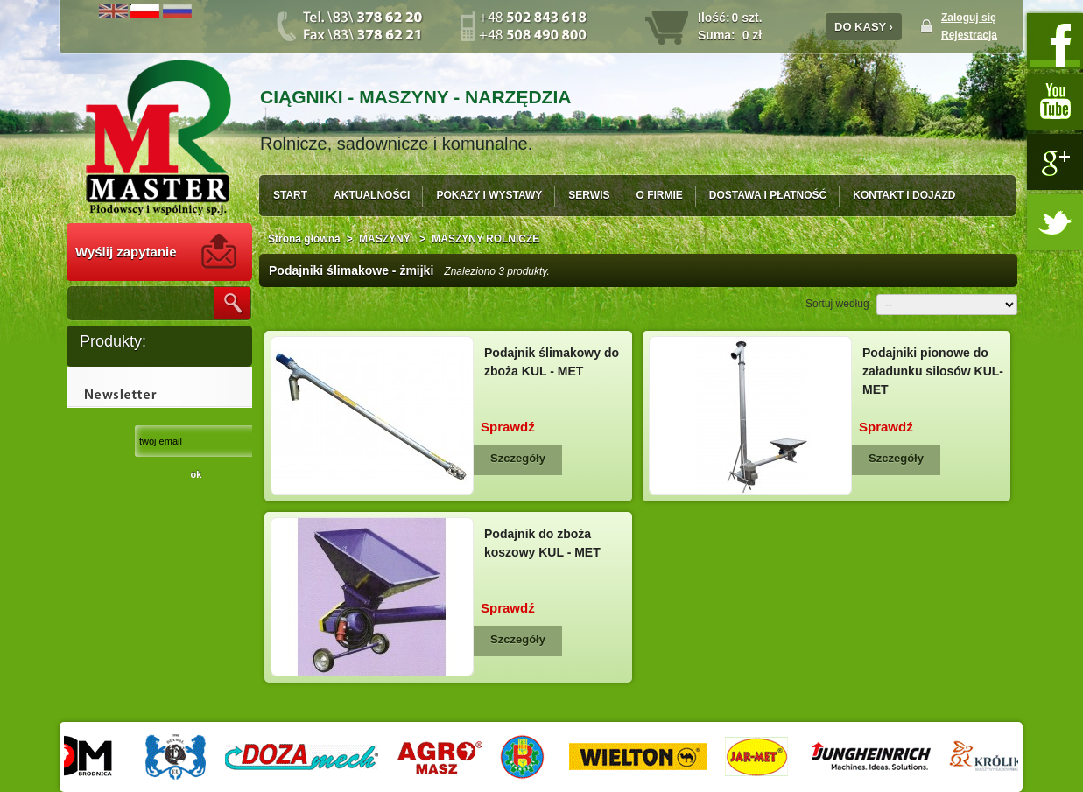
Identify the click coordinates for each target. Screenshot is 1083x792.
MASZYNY (386, 239)
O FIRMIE (659, 195)
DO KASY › (863, 26)
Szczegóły (517, 458)
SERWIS (588, 195)
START (290, 195)
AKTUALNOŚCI (372, 195)
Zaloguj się (968, 17)
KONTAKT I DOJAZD (904, 195)
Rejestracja (969, 35)
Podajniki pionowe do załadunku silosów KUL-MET (932, 371)
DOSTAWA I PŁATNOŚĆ (767, 195)
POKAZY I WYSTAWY (489, 195)
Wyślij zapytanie (126, 251)
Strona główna (304, 239)
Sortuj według (837, 304)
